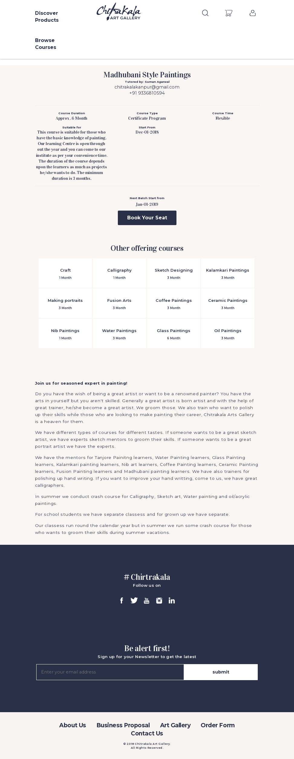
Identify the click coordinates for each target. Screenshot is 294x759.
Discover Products (47, 16)
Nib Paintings (65, 334)
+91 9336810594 (147, 93)
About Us (72, 725)
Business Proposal (123, 725)
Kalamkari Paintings (227, 274)
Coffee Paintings (173, 304)
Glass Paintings (173, 334)
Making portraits (65, 304)
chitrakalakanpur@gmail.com (147, 87)
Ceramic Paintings (227, 304)
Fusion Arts (119, 304)
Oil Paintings (227, 334)
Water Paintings (119, 334)
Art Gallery (175, 725)
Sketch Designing (173, 274)
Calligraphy (119, 274)
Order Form (217, 725)
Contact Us (147, 733)
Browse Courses (45, 43)
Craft (65, 274)
